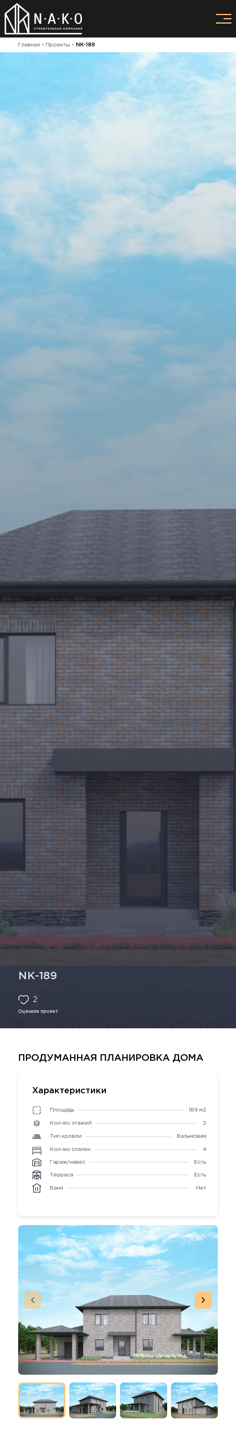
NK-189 (84, 45)
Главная (29, 45)
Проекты (57, 45)
